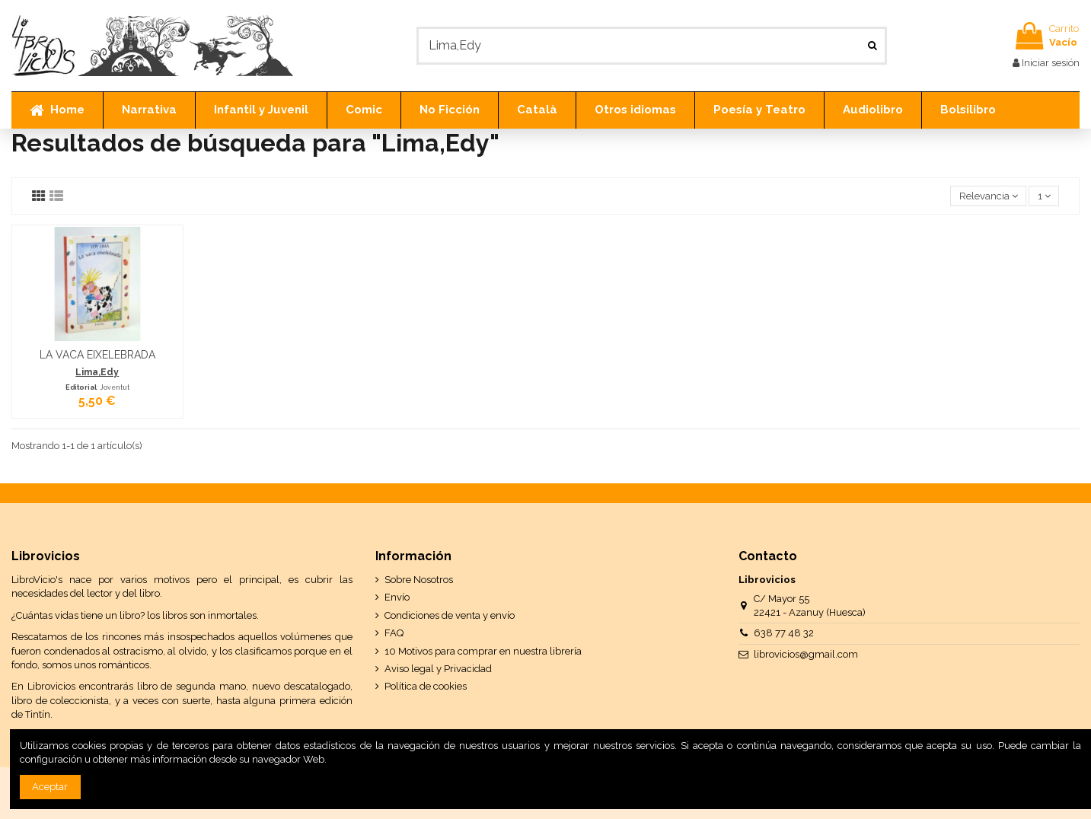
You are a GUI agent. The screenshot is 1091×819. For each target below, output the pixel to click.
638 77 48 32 (784, 633)
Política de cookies (425, 686)
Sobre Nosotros (418, 579)
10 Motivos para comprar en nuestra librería (483, 651)
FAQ (394, 633)
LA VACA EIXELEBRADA (97, 355)
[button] (149, 110)
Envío (397, 597)
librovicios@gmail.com (806, 654)
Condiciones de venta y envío (449, 615)
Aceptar (50, 786)
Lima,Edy (97, 372)
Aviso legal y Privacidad (438, 668)
